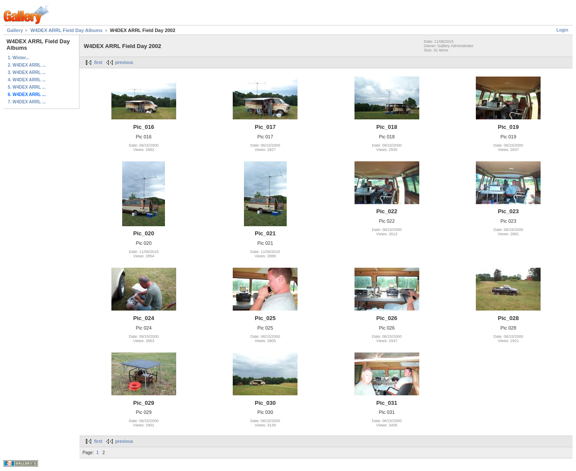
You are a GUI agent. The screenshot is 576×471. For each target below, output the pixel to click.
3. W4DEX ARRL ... (27, 72)
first (98, 62)
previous (124, 62)
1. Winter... (18, 57)
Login (562, 30)
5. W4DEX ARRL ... (27, 87)
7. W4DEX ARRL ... (27, 101)
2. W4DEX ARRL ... (27, 65)
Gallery (15, 30)
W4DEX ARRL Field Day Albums (66, 30)
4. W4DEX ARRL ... (27, 79)
